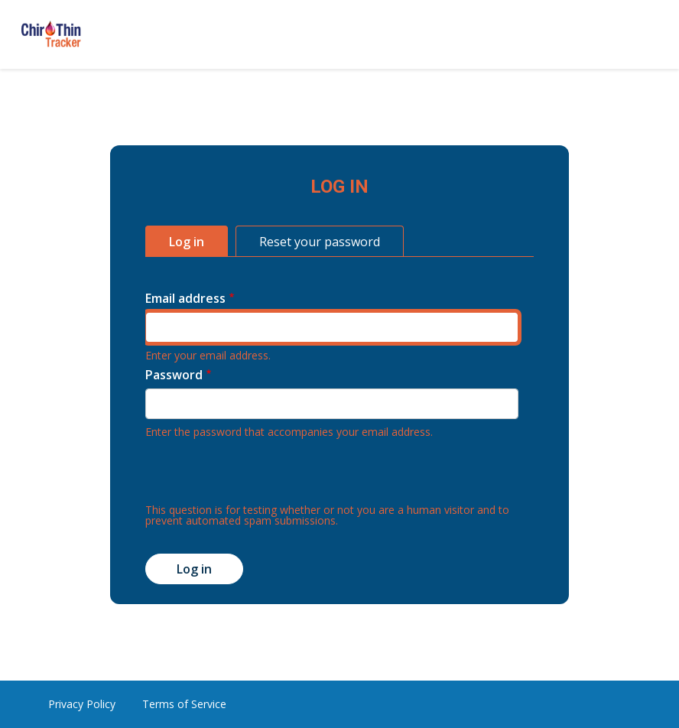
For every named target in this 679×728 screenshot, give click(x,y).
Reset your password (319, 241)
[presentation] (261, 475)
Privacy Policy (81, 704)
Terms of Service (184, 704)
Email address (185, 298)
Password (174, 375)
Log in (186, 241)
